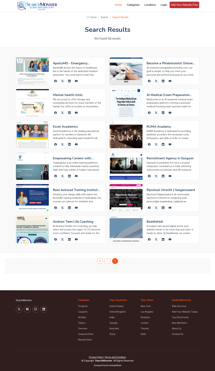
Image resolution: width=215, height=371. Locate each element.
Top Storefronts (180, 317)
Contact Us (177, 334)
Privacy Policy (96, 357)
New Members (179, 323)
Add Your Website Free (184, 4)
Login (164, 4)
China (112, 334)
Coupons (82, 312)
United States (116, 306)
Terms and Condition (115, 357)
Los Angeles (147, 312)
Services (82, 328)
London (144, 323)
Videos (81, 323)
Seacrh (104, 17)
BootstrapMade (113, 365)
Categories (133, 4)
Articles (82, 317)
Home (118, 4)
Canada (113, 323)
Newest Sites (85, 340)
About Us (176, 328)
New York (146, 306)
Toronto (145, 328)
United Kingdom (117, 312)
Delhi (143, 334)
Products (83, 306)
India (111, 317)
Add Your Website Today (184, 312)
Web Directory (179, 306)
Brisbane (145, 317)
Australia (114, 328)
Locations (150, 4)
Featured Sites (85, 334)
